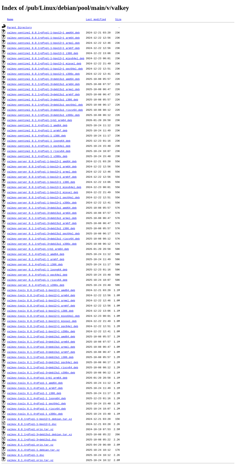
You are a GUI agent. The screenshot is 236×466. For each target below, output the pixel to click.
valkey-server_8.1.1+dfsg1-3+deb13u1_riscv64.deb (43, 238)
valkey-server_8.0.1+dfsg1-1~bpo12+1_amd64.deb (42, 161)
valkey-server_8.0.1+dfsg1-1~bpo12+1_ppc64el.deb (43, 197)
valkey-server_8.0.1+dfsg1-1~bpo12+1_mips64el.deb (44, 187)
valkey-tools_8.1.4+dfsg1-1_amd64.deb (35, 383)
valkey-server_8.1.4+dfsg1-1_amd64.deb (35, 254)
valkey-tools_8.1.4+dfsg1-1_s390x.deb (35, 413)
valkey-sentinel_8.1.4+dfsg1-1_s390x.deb (37, 156)
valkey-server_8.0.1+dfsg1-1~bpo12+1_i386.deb (41, 182)
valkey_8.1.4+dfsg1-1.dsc (25, 455)
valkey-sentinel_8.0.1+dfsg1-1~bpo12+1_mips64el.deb (45, 58)
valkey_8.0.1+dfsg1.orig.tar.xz (30, 429)
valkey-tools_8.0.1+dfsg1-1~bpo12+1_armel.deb (41, 300)
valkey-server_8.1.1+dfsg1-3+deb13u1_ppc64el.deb (43, 233)
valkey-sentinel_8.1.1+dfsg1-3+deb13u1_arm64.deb (43, 84)
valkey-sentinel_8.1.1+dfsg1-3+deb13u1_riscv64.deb (45, 110)
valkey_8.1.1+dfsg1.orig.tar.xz (30, 444)
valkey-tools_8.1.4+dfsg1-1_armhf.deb (35, 388)
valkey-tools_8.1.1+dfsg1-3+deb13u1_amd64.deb (41, 336)
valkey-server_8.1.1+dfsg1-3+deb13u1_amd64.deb (42, 207)
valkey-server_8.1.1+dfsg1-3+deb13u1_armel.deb (42, 218)
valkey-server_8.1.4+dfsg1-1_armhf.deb (35, 259)
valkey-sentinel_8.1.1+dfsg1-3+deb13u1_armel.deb (43, 89)
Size (118, 19)
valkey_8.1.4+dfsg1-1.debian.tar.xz (33, 450)
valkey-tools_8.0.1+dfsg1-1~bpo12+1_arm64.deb (41, 295)
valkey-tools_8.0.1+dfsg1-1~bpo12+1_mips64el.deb (43, 316)
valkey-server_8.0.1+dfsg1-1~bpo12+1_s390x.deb (42, 202)
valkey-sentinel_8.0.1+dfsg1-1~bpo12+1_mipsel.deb (44, 63)
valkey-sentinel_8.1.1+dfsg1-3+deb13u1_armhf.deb (43, 94)
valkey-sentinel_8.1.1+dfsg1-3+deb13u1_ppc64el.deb (45, 104)
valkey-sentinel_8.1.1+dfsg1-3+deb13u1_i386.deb (42, 99)
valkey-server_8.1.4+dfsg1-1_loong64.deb (37, 269)
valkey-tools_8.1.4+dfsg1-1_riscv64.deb (36, 408)
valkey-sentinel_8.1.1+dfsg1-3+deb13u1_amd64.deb (43, 79)
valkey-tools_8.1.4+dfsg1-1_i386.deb (34, 393)
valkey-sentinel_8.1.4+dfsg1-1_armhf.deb (37, 130)
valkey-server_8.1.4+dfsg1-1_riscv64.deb (37, 280)
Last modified (96, 19)
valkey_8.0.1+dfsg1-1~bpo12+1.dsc (32, 424)
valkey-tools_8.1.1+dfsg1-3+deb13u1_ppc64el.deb (42, 362)
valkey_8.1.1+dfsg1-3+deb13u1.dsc (32, 439)
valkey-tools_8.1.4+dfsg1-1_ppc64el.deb (36, 403)
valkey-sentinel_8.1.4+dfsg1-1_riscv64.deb (38, 151)
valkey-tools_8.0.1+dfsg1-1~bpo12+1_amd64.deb (41, 290)
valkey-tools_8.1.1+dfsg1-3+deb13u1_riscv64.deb (42, 367)
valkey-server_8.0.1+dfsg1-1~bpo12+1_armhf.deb (42, 177)
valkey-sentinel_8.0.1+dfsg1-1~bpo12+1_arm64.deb (43, 37)
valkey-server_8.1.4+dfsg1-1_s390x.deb (35, 285)
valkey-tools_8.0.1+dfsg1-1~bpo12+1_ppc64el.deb (42, 326)
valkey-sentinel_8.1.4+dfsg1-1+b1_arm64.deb (39, 120)
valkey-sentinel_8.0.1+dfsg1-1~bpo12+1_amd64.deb (43, 32)
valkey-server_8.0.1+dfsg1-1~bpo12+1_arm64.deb (42, 166)
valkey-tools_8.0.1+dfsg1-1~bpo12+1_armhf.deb (41, 305)
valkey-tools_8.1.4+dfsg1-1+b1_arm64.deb (37, 377)
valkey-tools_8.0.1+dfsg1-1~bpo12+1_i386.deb (40, 310)
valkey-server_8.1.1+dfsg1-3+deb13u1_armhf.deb (42, 223)
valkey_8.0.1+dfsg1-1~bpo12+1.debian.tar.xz (39, 419)
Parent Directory (19, 27)
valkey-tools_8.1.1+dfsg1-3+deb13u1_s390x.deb (41, 372)
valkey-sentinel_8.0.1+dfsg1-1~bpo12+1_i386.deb (42, 53)
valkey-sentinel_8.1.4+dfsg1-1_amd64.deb (37, 125)
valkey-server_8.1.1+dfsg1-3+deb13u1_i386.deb (41, 228)
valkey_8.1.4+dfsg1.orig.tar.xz (30, 460)
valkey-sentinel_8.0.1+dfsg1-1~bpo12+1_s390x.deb (43, 73)
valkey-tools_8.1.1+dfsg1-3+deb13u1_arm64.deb (41, 341)
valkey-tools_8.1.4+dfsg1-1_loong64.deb (36, 398)
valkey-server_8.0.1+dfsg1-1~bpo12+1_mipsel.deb (42, 192)
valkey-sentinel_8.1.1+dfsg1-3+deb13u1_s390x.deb (43, 115)
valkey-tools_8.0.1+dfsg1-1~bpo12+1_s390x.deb (41, 331)
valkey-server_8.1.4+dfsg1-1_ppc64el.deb (37, 274)
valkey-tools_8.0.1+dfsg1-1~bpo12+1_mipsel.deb (42, 321)
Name (10, 19)
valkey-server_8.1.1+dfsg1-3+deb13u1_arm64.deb (42, 213)
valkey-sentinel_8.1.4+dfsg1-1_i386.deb (36, 135)
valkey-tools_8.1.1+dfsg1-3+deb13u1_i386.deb (40, 357)
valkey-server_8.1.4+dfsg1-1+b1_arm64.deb (38, 249)
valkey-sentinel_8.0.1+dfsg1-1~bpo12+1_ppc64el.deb (45, 68)
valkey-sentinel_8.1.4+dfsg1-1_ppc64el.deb (38, 146)
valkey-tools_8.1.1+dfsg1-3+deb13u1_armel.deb (41, 347)
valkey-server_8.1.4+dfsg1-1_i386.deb (35, 264)
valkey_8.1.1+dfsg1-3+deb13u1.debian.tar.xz (39, 434)
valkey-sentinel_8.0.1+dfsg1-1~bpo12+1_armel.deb (43, 43)
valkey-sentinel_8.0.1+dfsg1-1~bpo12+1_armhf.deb (43, 48)
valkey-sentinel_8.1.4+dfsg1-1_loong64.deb (38, 140)
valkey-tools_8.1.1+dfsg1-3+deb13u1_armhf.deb (41, 352)
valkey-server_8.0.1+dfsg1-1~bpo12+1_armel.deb (42, 171)
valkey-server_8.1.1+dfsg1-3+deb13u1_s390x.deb (42, 243)
